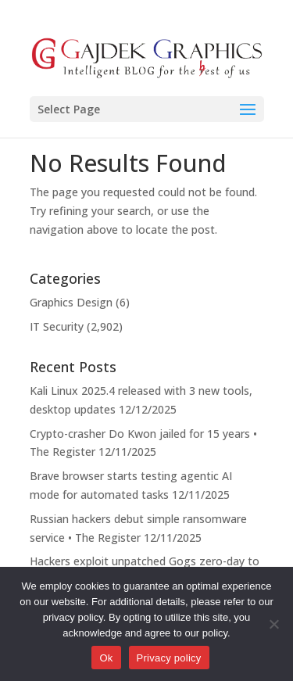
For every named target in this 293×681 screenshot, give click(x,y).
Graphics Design (71, 302)
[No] (273, 624)
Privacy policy (169, 658)
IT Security (57, 326)
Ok (106, 658)
